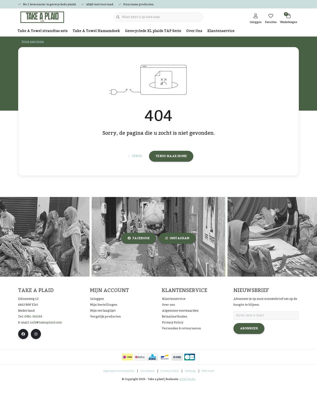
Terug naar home (171, 170)
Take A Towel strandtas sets (43, 31)
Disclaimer (147, 388)
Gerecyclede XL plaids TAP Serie (153, 31)
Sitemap (190, 388)
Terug (135, 170)
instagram (177, 256)
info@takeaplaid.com (46, 340)
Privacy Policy (170, 388)
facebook (139, 256)
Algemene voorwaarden (118, 388)
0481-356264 (33, 334)
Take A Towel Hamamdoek (96, 31)
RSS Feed (208, 388)
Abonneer (249, 346)
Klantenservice (220, 31)
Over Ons (194, 31)
